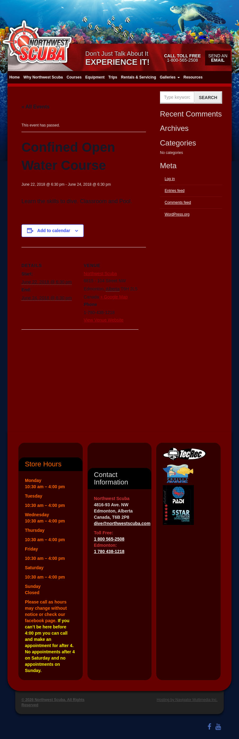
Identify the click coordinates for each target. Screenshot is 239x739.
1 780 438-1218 (109, 551)
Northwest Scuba (100, 273)
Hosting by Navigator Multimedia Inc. (187, 700)
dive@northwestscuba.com (122, 523)
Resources (193, 77)
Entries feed (175, 190)
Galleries (170, 77)
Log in (170, 179)
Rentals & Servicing (138, 77)
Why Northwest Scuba (43, 77)
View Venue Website (104, 319)
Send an (217, 58)
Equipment (95, 77)
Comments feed (178, 202)
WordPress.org (177, 214)
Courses (74, 77)
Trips (112, 77)
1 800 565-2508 (109, 538)
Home (14, 77)
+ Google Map (114, 296)
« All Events (35, 106)
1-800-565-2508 (182, 58)
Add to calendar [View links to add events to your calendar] (53, 230)
